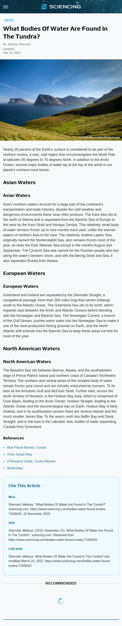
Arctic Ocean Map (19, 454)
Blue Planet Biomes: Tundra (26, 447)
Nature (9, 20)
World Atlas (15, 468)
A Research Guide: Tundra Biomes (31, 461)
